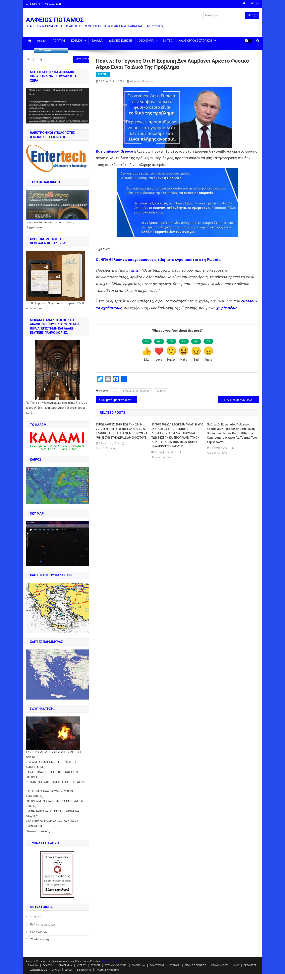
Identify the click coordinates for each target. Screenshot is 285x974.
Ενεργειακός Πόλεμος (136, 390)
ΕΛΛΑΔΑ (97, 40)
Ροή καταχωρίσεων (43, 924)
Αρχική (41, 40)
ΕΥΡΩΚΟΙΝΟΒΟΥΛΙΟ (116, 965)
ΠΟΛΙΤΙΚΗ (59, 40)
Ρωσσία (160, 390)
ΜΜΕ (236, 965)
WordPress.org (39, 939)
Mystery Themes (111, 961)
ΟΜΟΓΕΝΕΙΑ (65, 965)
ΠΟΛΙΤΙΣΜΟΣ (157, 965)
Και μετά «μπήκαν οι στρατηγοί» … (119, 400)
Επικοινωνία (84, 969)
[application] (57, 105)
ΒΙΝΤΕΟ (168, 40)
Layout (68, 969)
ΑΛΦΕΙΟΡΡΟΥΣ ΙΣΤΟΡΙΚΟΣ (195, 40)
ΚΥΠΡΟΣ (81, 965)
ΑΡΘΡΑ (56, 969)
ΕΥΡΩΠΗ (102, 74)
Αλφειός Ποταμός (142, 81)
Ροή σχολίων (38, 932)
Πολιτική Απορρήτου (107, 969)
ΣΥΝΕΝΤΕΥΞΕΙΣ (38, 969)
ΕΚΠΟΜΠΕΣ (250, 965)
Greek (44, 50)
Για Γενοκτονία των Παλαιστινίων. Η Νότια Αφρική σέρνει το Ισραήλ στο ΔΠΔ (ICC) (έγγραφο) (240, 400)
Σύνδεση (35, 917)
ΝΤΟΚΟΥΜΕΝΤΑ (219, 965)
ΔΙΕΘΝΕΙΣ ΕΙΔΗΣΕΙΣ (120, 40)
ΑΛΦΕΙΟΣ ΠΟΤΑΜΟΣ (55, 20)
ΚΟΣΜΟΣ (76, 40)
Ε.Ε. (115, 390)
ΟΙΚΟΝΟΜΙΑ (146, 40)
